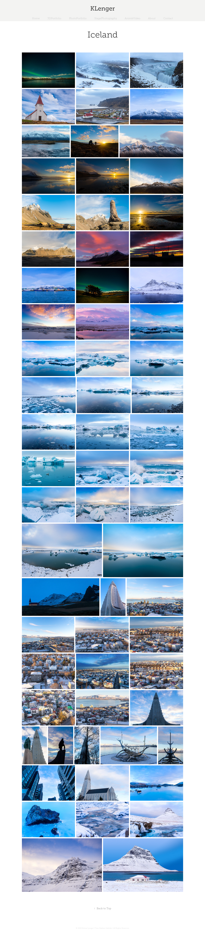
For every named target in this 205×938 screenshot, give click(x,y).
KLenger (102, 8)
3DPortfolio (54, 18)
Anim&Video (132, 18)
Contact (168, 18)
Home (36, 18)
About (152, 18)
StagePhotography (105, 18)
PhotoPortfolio (78, 18)
